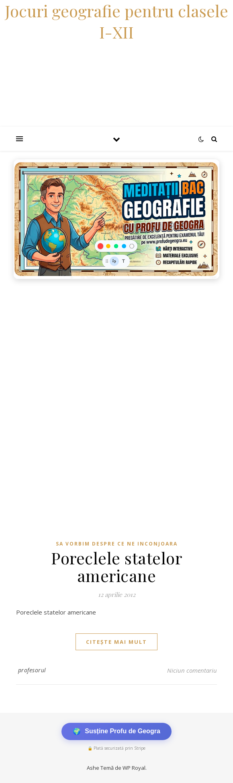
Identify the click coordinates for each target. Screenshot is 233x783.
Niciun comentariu (192, 670)
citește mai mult (116, 641)
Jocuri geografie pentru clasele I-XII (116, 21)
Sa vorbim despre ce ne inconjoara (117, 543)
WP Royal (134, 767)
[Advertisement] (116, 343)
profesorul (32, 670)
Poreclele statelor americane (116, 566)
